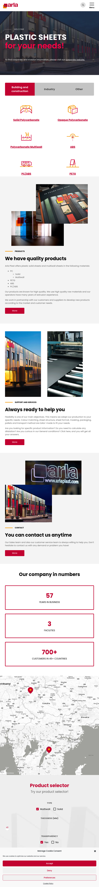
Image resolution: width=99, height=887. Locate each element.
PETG (72, 173)
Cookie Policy (48, 883)
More (14, 310)
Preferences (49, 877)
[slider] (49, 827)
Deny (49, 870)
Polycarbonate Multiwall (26, 147)
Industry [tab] (49, 89)
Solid (60, 808)
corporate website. (75, 59)
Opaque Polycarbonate (72, 120)
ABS (72, 147)
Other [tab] (79, 89)
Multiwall (45, 808)
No (57, 842)
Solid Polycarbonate (26, 120)
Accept (49, 863)
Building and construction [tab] (19, 89)
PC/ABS (26, 173)
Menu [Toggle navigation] (91, 6)
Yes (46, 842)
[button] (95, 851)
